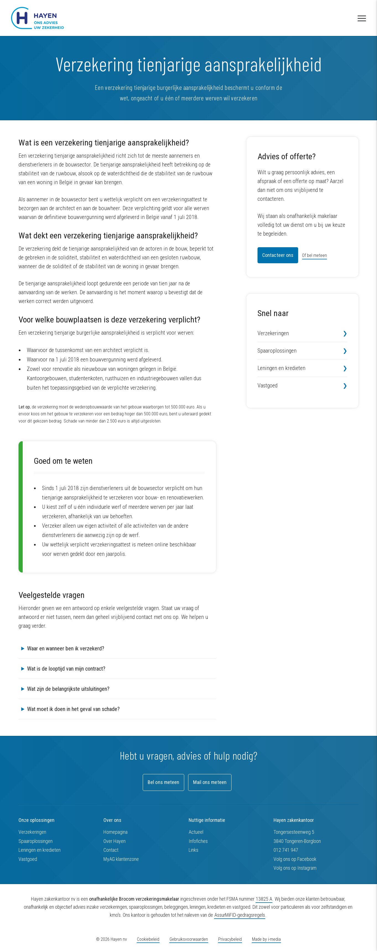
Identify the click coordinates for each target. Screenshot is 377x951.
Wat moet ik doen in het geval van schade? (73, 709)
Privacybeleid (230, 939)
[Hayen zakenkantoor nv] (37, 18)
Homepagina (115, 832)
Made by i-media (266, 939)
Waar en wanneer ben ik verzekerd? (65, 648)
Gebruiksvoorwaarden (189, 939)
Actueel (196, 832)
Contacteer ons (277, 255)
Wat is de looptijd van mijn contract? (66, 668)
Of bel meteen (314, 255)
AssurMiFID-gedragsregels (239, 915)
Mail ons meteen (210, 782)
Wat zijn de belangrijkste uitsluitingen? (68, 689)
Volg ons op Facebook (295, 859)
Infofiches (198, 841)
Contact (110, 850)
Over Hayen (114, 841)
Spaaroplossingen (277, 350)
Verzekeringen (273, 333)
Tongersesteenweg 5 (294, 832)
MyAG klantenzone (121, 859)
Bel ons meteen (163, 782)
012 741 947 (286, 850)
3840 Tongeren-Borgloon (297, 841)
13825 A (264, 899)
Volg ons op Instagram (295, 868)
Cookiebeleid (148, 939)
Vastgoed (267, 385)
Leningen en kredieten (281, 368)
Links (193, 850)
